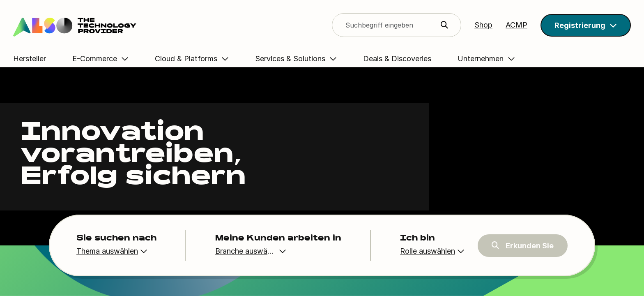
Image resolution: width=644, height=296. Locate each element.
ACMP (516, 25)
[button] (585, 25)
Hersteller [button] (29, 58)
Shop (483, 25)
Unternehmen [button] (504, 58)
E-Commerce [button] (106, 58)
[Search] (91, 25)
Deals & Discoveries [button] (409, 58)
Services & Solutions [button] (302, 58)
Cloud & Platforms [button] (197, 58)
